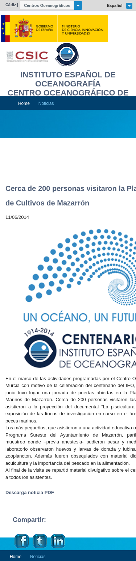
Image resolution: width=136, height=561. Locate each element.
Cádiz (10, 5)
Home (24, 103)
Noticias (46, 103)
